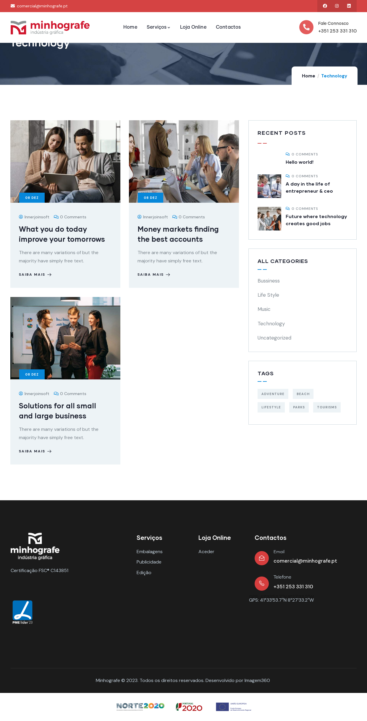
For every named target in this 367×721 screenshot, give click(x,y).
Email (279, 552)
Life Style (268, 295)
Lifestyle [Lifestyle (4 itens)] (271, 407)
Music (264, 309)
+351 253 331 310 (337, 31)
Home (308, 76)
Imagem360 (257, 680)
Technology (271, 323)
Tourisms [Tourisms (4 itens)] (327, 407)
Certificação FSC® (30, 570)
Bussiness (269, 280)
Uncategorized (274, 337)
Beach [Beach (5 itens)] (303, 394)
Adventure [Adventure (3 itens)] (272, 394)
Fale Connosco (333, 24)
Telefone (282, 577)
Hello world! (299, 162)
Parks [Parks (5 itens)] (299, 407)
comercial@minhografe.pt (305, 561)
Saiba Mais (36, 274)
